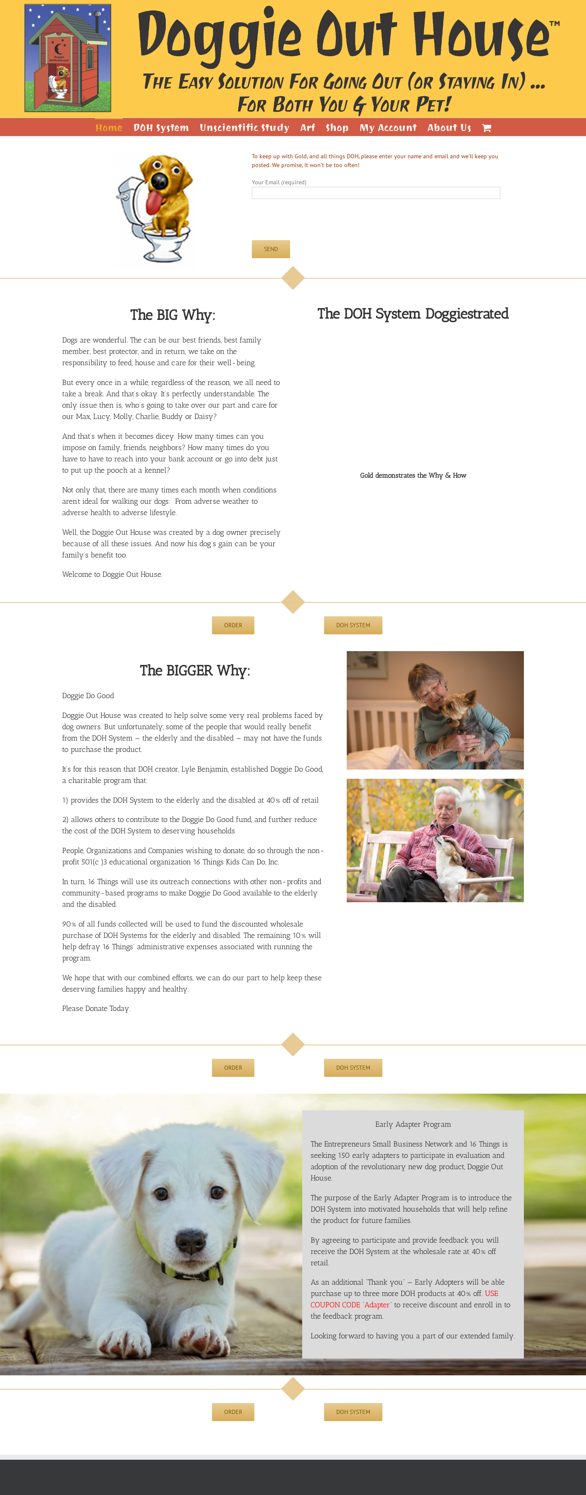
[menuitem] (114, 127)
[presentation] (315, 223)
